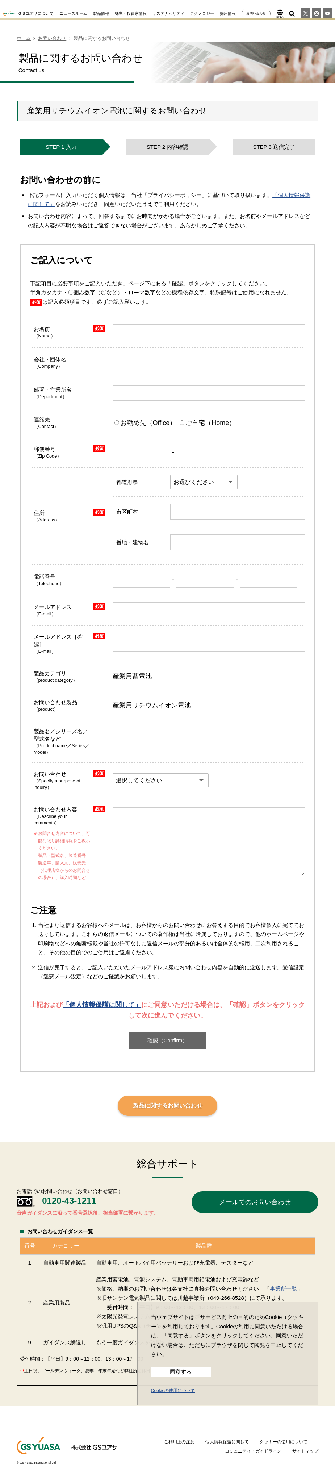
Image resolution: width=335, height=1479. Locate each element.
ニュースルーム (73, 13)
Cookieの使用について (173, 1390)
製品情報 (101, 13)
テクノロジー (202, 13)
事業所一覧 (283, 1289)
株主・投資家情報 (131, 13)
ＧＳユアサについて (36, 13)
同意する (181, 1372)
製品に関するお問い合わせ (167, 1105)
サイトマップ (305, 1451)
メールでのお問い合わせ (255, 1202)
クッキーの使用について (283, 1441)
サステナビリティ (168, 13)
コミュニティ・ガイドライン (253, 1451)
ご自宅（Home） (207, 423)
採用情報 (228, 13)
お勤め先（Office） (146, 423)
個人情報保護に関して (227, 1441)
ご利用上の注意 (179, 1441)
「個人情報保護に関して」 (102, 1004)
